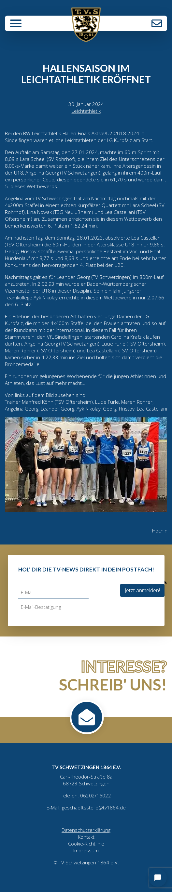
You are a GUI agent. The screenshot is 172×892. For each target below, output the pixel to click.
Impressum (86, 850)
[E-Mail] (53, 592)
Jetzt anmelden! (142, 590)
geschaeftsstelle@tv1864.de (94, 807)
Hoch (159, 530)
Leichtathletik (86, 111)
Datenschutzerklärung (86, 830)
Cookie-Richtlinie (86, 843)
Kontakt (156, 23)
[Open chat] (158, 878)
